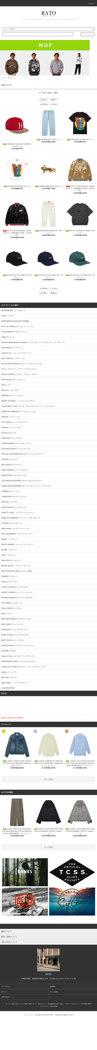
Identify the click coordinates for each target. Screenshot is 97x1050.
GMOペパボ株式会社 (56, 1015)
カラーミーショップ (29, 1015)
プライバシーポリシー (71, 1004)
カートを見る (54, 992)
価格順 (49, 93)
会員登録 (52, 986)
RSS (51, 1006)
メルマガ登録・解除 (85, 1004)
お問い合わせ (5, 997)
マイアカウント (6, 986)
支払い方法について (17, 1004)
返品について (42, 1004)
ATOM (55, 1006)
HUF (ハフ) (11, 77)
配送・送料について (30, 1004)
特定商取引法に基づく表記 (55, 1004)
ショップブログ (44, 1006)
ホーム (4, 77)
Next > (53, 100)
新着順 (55, 93)
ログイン (4, 992)
